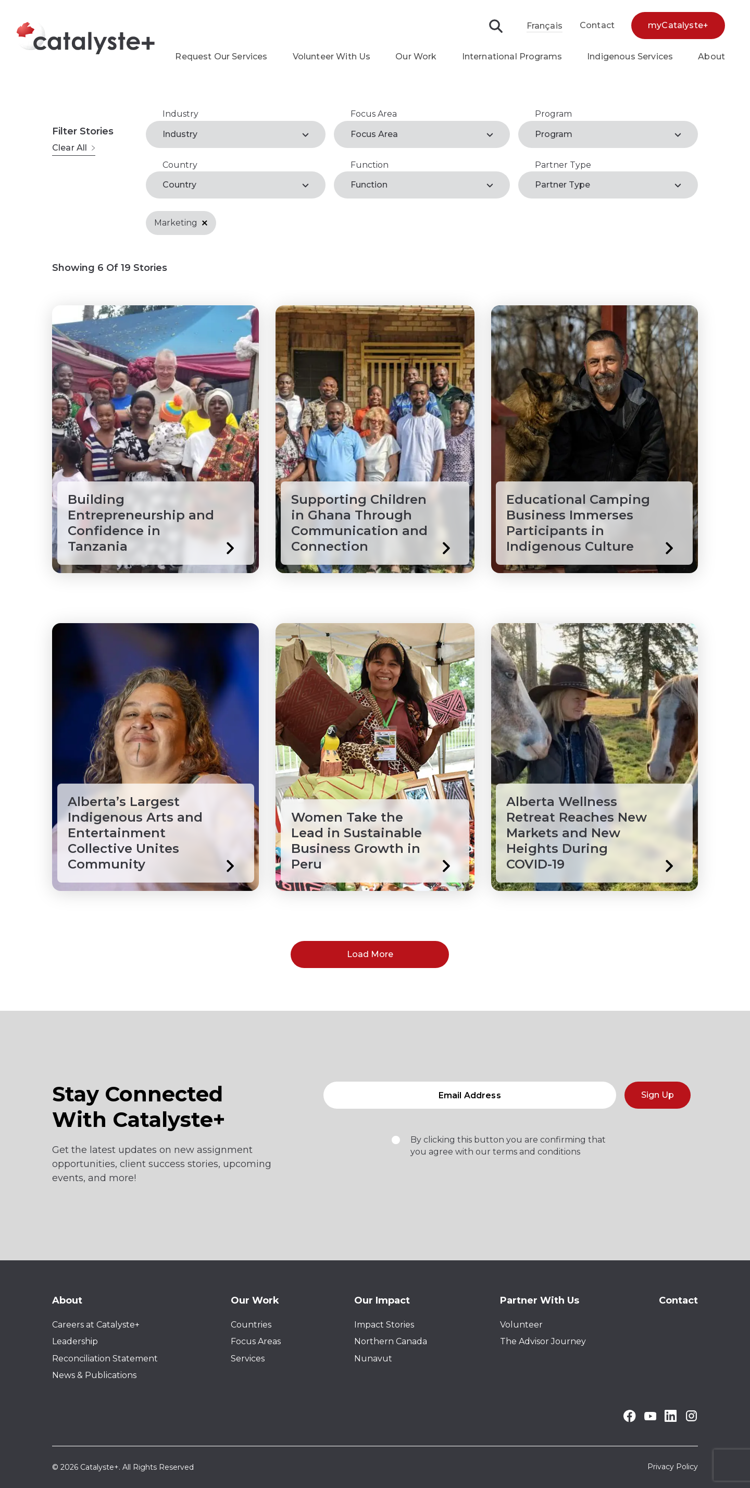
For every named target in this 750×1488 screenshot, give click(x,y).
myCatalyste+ (678, 25)
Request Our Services (221, 56)
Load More (370, 954)
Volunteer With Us (332, 56)
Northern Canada (390, 1341)
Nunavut (373, 1358)
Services (248, 1358)
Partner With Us (539, 1300)
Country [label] (179, 185)
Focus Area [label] (374, 134)
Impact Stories (384, 1325)
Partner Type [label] (562, 185)
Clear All (73, 148)
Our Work (415, 56)
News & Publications (94, 1375)
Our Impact (382, 1300)
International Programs (512, 56)
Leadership (75, 1341)
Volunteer (521, 1325)
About (711, 56)
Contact (597, 25)
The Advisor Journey (543, 1341)
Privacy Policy (672, 1467)
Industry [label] (179, 134)
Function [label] (369, 185)
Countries (251, 1325)
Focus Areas (256, 1341)
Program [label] (553, 134)
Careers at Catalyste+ (96, 1325)
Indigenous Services (630, 56)
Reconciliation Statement (105, 1358)
